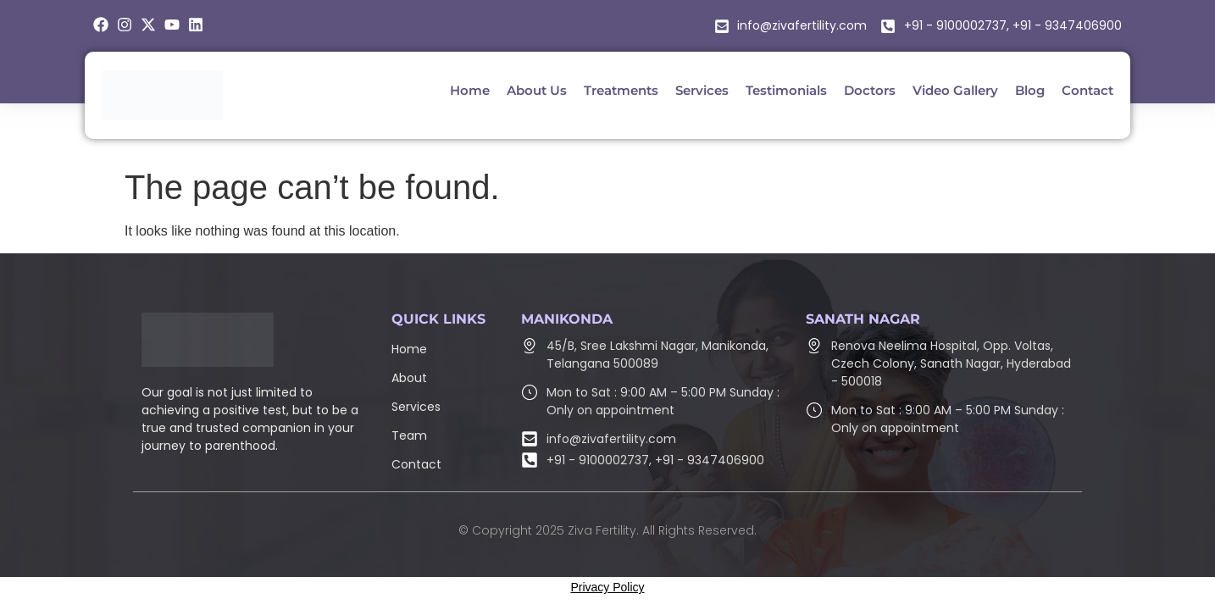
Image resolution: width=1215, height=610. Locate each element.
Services (416, 406)
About (409, 377)
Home (409, 349)
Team (409, 435)
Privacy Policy (607, 587)
